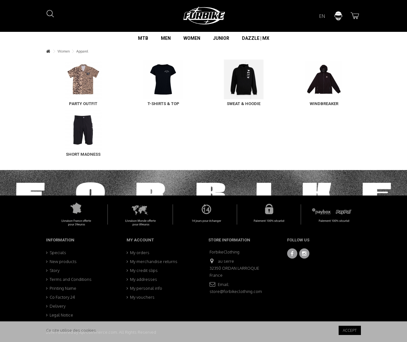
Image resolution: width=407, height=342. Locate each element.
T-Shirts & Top (163, 103)
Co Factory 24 (62, 297)
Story (54, 270)
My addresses (143, 279)
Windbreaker (324, 103)
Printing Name (63, 288)
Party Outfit (83, 103)
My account (140, 240)
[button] (143, 38)
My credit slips (144, 270)
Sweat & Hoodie (243, 103)
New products (63, 261)
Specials (58, 252)
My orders (139, 252)
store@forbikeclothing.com (236, 291)
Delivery (58, 306)
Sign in (338, 16)
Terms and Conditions (71, 279)
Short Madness (83, 154)
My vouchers (142, 297)
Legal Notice (61, 314)
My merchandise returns (153, 261)
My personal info (146, 288)
